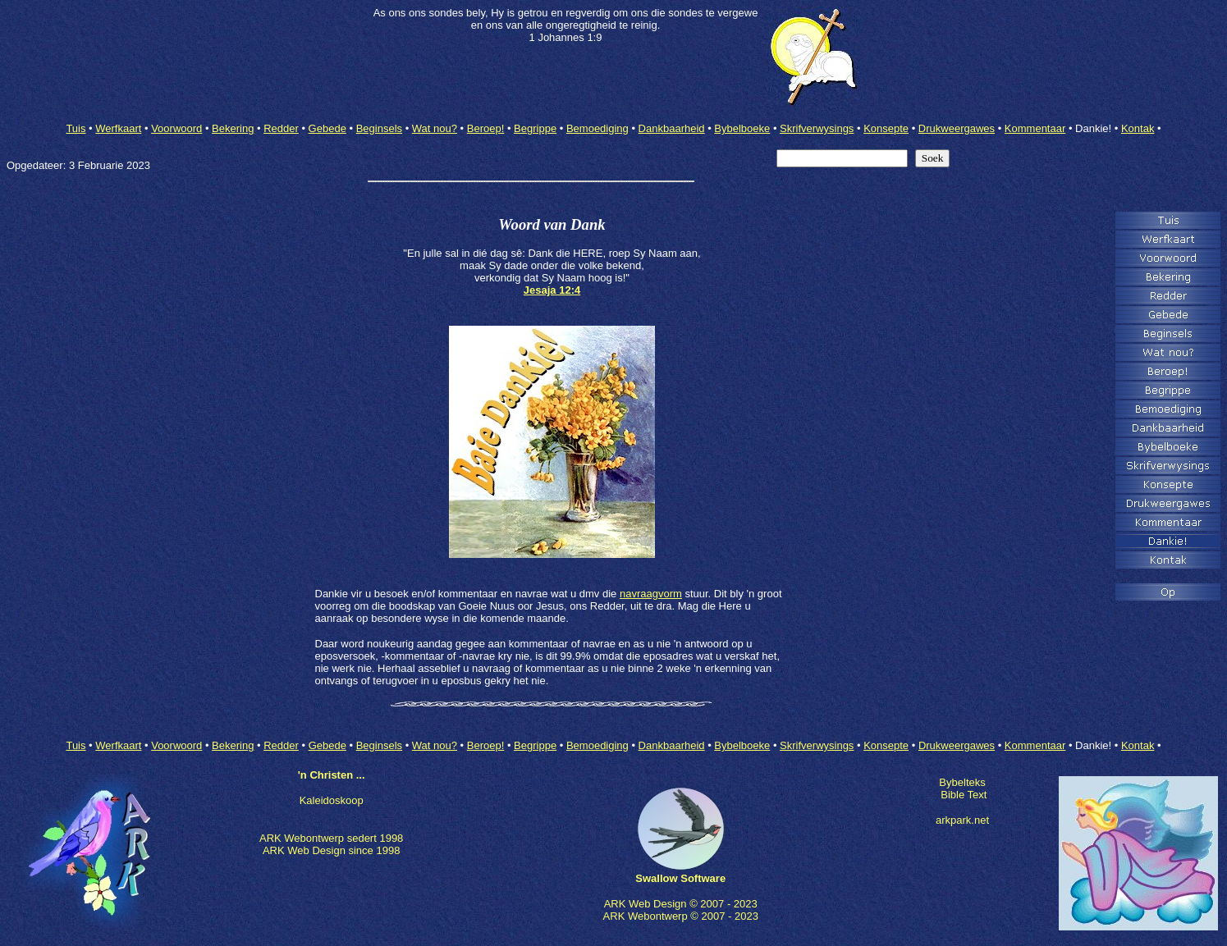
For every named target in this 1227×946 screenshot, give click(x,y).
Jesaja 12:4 (552, 290)
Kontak (1137, 128)
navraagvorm (651, 593)
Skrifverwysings (817, 128)
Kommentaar (1035, 128)
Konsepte (886, 128)
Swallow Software (680, 878)
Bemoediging (597, 128)
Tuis (75, 128)
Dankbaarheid (672, 128)
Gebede (327, 128)
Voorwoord (176, 128)
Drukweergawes (956, 128)
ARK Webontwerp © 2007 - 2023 (680, 916)
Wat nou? (434, 128)
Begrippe (535, 128)
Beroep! (486, 128)
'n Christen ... (331, 775)
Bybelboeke (742, 128)
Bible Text (964, 794)
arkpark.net (962, 820)
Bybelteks (962, 782)
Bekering (233, 128)
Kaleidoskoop (332, 800)
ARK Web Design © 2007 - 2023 (681, 904)
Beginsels (379, 128)
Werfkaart (118, 128)
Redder (281, 128)
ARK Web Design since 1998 (331, 850)
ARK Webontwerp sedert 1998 (331, 838)
